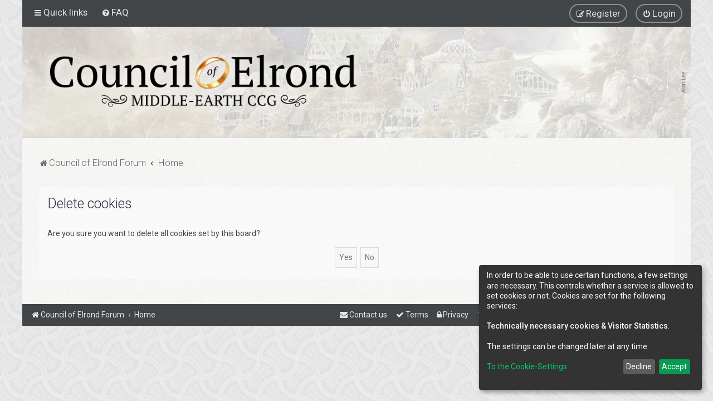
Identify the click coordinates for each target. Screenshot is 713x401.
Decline (639, 366)
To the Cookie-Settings (527, 366)
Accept (674, 366)
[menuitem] (115, 12)
